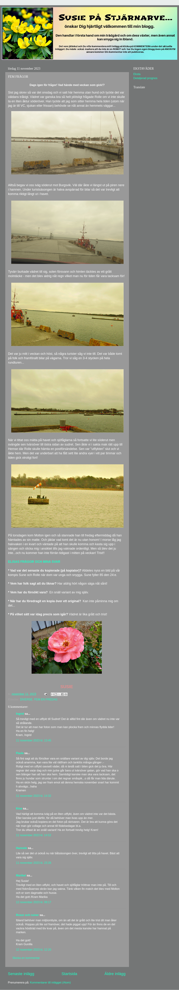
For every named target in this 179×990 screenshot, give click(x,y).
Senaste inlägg (21, 973)
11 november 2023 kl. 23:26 (33, 862)
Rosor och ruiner (27, 915)
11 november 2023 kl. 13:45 (33, 740)
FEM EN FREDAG (45, 699)
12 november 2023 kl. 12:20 (33, 949)
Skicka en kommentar (26, 957)
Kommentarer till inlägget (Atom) (50, 982)
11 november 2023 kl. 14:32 (33, 795)
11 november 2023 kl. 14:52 (33, 835)
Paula (20, 753)
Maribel (21, 875)
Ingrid (20, 713)
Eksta (137, 74)
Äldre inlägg (114, 973)
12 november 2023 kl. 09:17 (33, 902)
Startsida (69, 973)
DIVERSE (26, 699)
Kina (19, 808)
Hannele (21, 848)
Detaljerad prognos (145, 78)
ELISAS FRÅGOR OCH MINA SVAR (34, 561)
